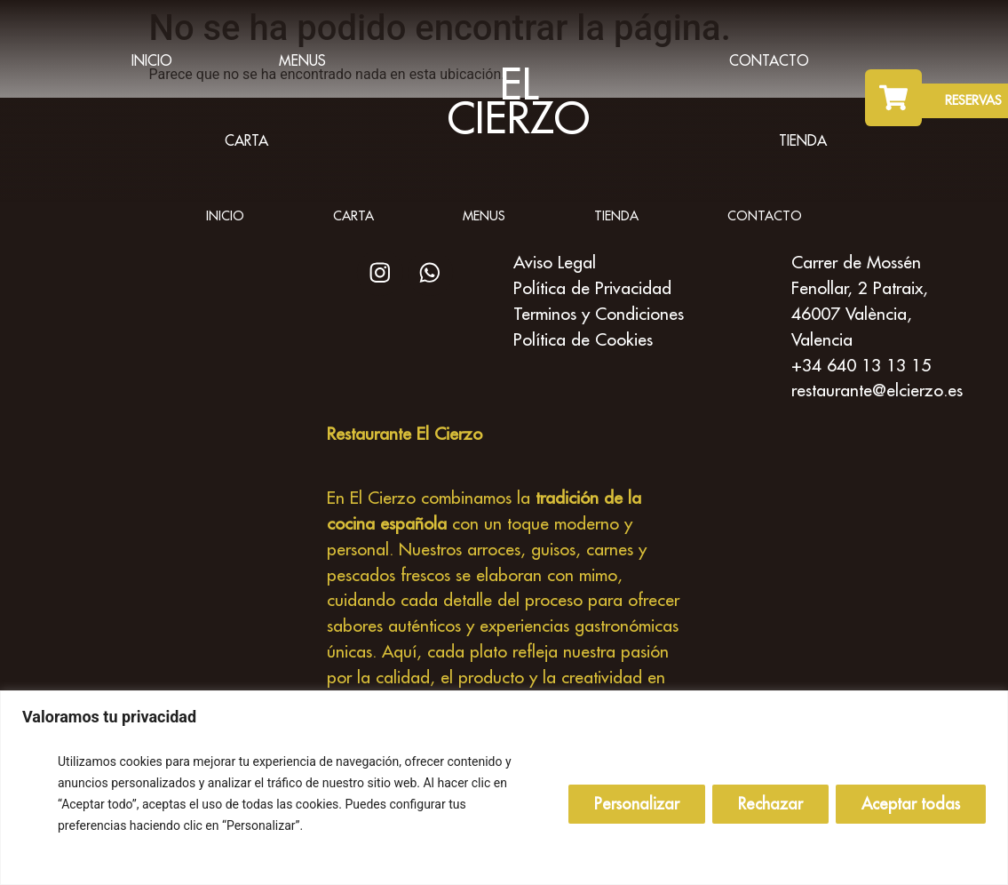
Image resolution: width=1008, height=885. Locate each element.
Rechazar (770, 803)
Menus (302, 60)
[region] (504, 787)
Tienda (803, 140)
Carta (246, 140)
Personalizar (636, 803)
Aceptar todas (910, 803)
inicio (151, 60)
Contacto (769, 60)
